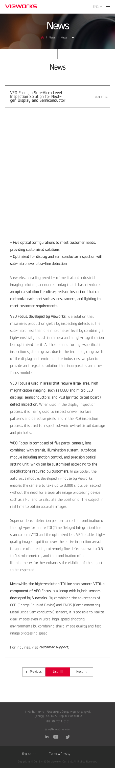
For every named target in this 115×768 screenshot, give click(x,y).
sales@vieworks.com (58, 729)
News (52, 37)
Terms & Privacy (59, 753)
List (57, 671)
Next (81, 671)
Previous (33, 671)
